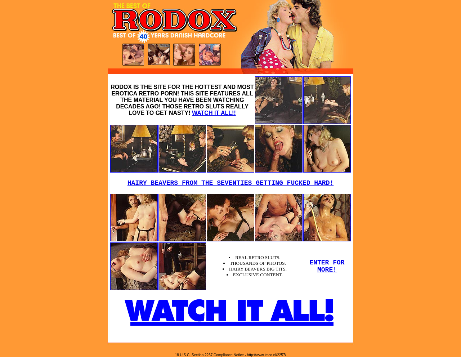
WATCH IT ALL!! (214, 113)
